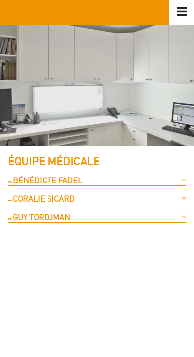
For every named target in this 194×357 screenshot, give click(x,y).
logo (97, 12)
